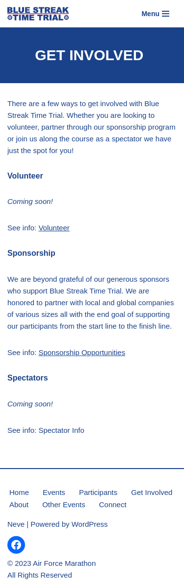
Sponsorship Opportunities (81, 352)
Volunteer (53, 228)
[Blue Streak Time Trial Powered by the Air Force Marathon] (38, 14)
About (18, 504)
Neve (16, 524)
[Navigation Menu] (155, 13)
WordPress (90, 524)
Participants (98, 492)
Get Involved (151, 492)
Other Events (63, 504)
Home (19, 492)
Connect (113, 504)
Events (54, 492)
